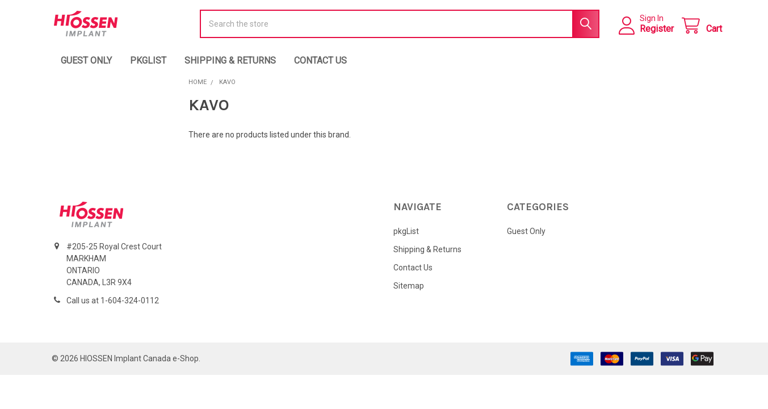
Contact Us (320, 78)
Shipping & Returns (230, 78)
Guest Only (86, 78)
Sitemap (408, 303)
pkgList (148, 78)
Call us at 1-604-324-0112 (112, 318)
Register (651, 37)
